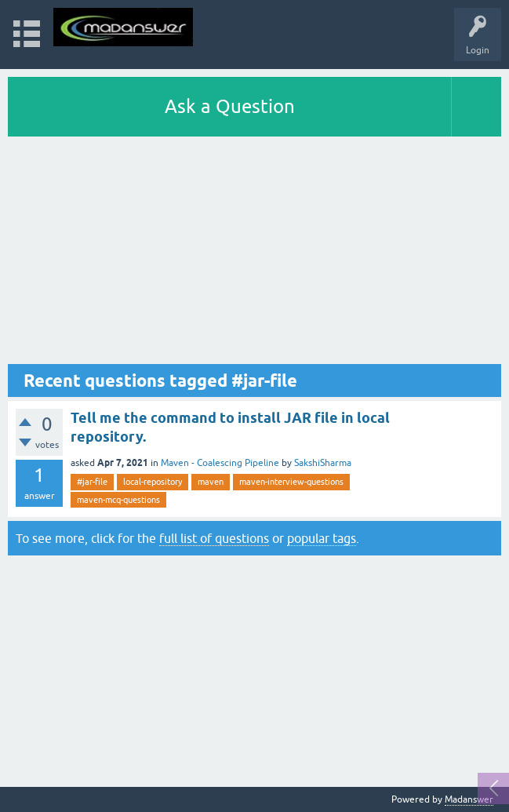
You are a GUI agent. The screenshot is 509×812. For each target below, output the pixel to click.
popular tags (321, 538)
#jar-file (92, 481)
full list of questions (214, 538)
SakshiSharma (322, 462)
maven (211, 481)
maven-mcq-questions (118, 499)
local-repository (152, 481)
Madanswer (469, 799)
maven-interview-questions (291, 481)
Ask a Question (230, 106)
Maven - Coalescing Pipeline (220, 462)
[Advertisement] (254, 254)
